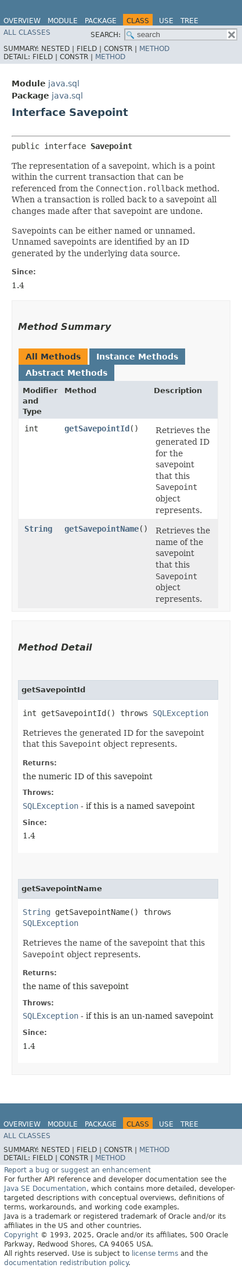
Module (63, 21)
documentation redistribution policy (66, 1263)
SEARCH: (106, 35)
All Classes (26, 32)
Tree (189, 21)
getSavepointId (96, 428)
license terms (155, 1253)
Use (166, 21)
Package (101, 21)
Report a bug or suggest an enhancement (77, 1170)
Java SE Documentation (45, 1189)
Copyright (21, 1235)
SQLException (180, 713)
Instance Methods (137, 356)
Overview (22, 21)
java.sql (64, 83)
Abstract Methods (66, 372)
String (38, 528)
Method (154, 49)
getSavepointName (101, 528)
